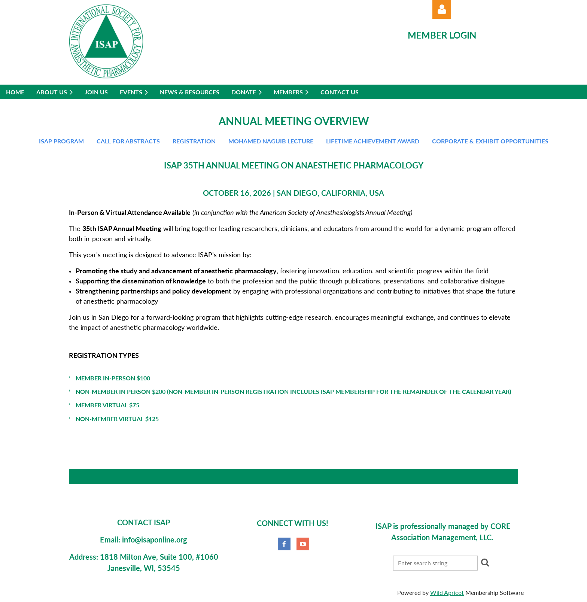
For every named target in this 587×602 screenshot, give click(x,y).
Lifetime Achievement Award (372, 141)
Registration (194, 141)
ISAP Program (61, 141)
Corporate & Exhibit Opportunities (490, 141)
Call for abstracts (128, 141)
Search (485, 562)
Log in (441, 9)
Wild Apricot (447, 592)
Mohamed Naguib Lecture (270, 141)
